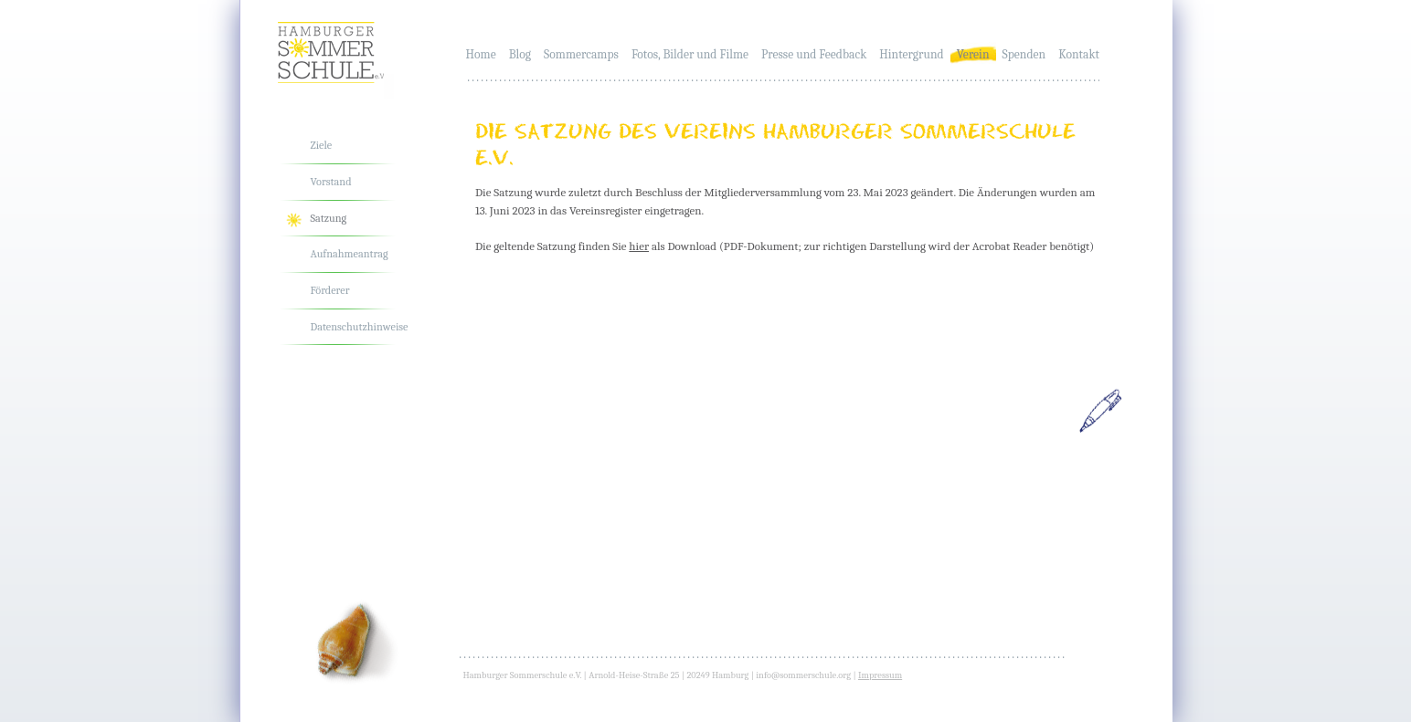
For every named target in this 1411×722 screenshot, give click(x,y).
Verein (973, 54)
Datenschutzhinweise (359, 326)
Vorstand (331, 181)
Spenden (1024, 54)
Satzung (329, 218)
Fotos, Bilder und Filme (689, 54)
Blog (520, 54)
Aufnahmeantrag (349, 253)
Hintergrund (911, 54)
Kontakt (1078, 54)
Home (481, 54)
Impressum (880, 675)
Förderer (330, 290)
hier (639, 246)
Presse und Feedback (813, 54)
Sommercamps (581, 54)
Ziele (322, 145)
